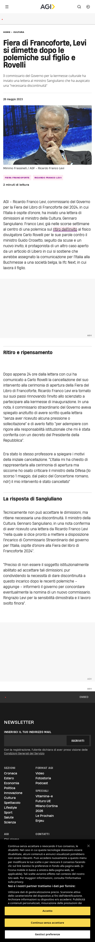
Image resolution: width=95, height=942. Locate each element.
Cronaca (10, 773)
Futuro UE (43, 801)
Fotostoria (43, 778)
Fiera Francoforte (17, 177)
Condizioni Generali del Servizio (24, 753)
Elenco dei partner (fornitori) (27, 900)
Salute (9, 817)
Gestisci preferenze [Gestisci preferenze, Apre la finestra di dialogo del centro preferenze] (47, 934)
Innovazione (13, 793)
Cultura (18, 32)
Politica (9, 788)
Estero (9, 778)
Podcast (42, 783)
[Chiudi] (88, 845)
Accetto (48, 911)
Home (6, 32)
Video (40, 773)
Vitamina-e (44, 796)
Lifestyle (10, 808)
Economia (11, 783)
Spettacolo (12, 803)
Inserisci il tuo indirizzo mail (27, 732)
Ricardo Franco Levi (48, 177)
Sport (8, 812)
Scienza (10, 822)
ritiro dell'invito (65, 229)
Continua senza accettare (47, 922)
